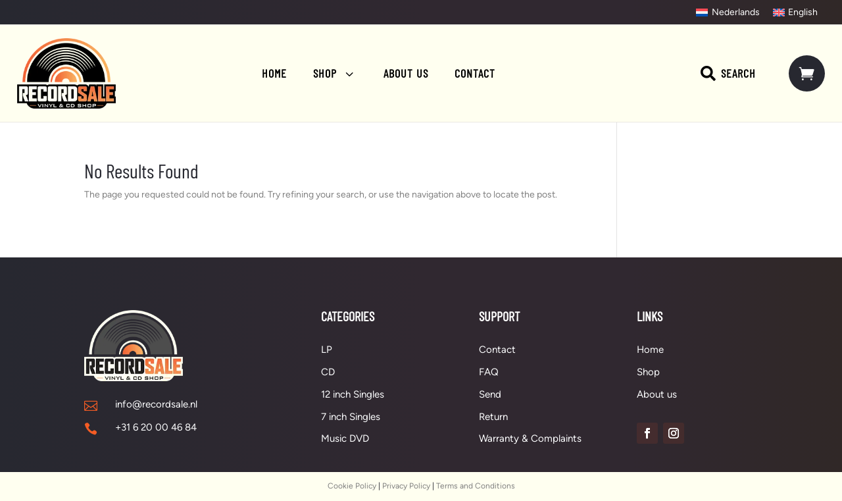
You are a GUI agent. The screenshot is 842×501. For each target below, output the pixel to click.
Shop (648, 372)
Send (490, 394)
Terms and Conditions (475, 485)
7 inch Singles (350, 417)
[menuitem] (727, 12)
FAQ (489, 372)
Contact (497, 350)
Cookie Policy (352, 485)
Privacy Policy (406, 485)
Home (650, 350)
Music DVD (345, 438)
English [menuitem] (803, 12)
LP (326, 350)
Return (493, 417)
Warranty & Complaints (530, 438)
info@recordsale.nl (156, 404)
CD (328, 372)
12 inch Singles (352, 394)
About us (657, 394)
